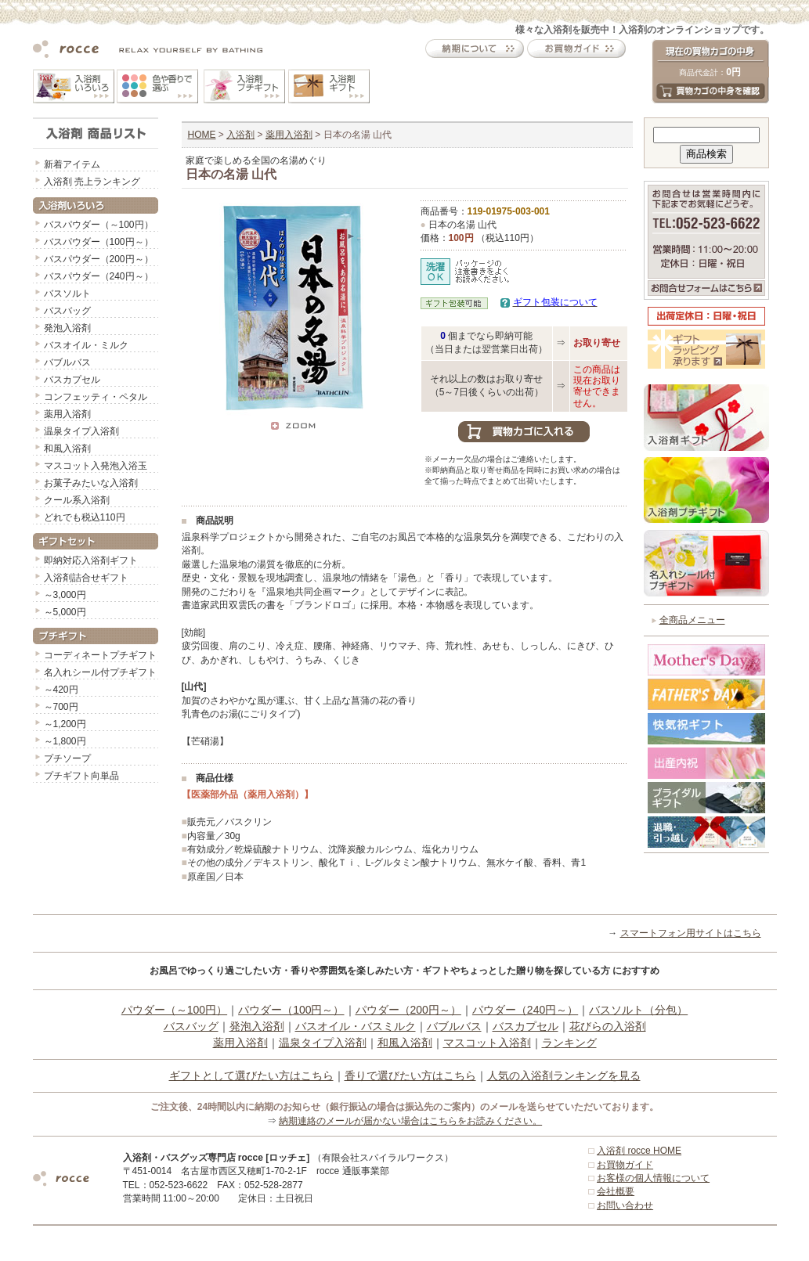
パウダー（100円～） (291, 1009)
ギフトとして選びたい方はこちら (251, 1075)
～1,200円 (65, 724)
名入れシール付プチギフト (100, 672)
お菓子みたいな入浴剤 (91, 482)
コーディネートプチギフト (100, 655)
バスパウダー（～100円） (98, 224)
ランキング (569, 1042)
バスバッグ (67, 310)
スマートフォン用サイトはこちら (690, 933)
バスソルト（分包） (638, 1009)
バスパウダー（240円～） (98, 276)
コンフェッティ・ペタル (95, 396)
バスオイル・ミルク (86, 345)
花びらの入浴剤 (607, 1026)
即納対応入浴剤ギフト (91, 560)
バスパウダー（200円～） (98, 259)
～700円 (61, 706)
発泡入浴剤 (67, 327)
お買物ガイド (625, 1164)
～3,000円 (65, 594)
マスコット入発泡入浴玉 (95, 465)
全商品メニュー (692, 619)
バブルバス (67, 362)
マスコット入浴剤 (487, 1042)
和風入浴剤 (67, 448)
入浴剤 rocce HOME (639, 1150)
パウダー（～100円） (174, 1009)
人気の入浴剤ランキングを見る (564, 1075)
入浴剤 (240, 134)
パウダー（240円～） (525, 1009)
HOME (202, 134)
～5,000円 (65, 612)
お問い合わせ (625, 1205)
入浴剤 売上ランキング (92, 181)
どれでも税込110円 (84, 517)
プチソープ (67, 758)
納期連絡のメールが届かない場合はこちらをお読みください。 (410, 1120)
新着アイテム (72, 164)
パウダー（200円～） (408, 1009)
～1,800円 (65, 741)
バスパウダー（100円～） (98, 241)
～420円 (61, 689)
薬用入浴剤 (67, 414)
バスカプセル (72, 379)
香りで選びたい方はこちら (410, 1075)
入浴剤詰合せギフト (86, 577)
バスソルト (67, 293)
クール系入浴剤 (77, 500)
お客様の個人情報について (653, 1178)
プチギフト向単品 (81, 775)
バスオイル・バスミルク (355, 1026)
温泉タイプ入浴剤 (81, 431)
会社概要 (615, 1191)
